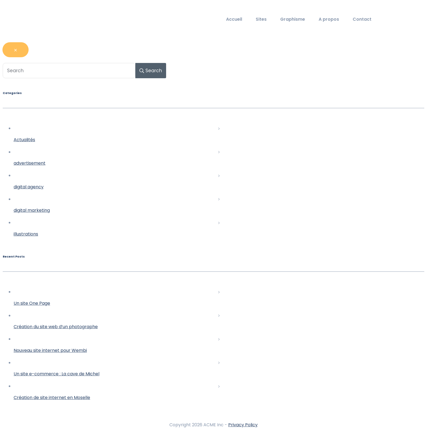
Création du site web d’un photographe (56, 327)
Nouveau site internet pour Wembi (50, 350)
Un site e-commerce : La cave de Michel (56, 374)
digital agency (29, 187)
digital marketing (32, 210)
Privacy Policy (243, 425)
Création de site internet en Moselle (52, 397)
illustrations (26, 234)
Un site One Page (32, 303)
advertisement (29, 163)
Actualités (24, 140)
